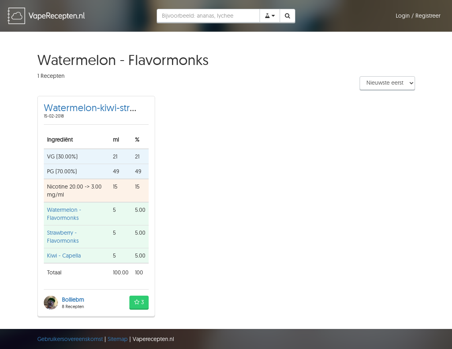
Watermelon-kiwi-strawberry (105, 107)
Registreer (427, 15)
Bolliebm (73, 299)
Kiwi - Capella (64, 255)
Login (403, 15)
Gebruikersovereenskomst (70, 339)
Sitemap (118, 339)
